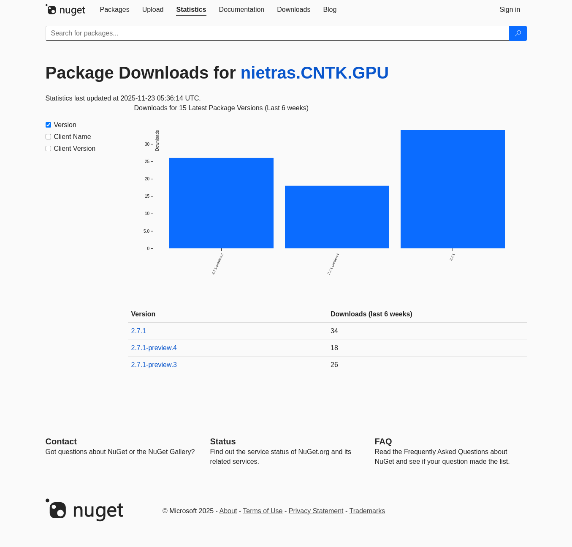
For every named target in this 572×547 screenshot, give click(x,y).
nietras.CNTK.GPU (315, 72)
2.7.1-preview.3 (154, 364)
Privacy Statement (316, 510)
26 (334, 364)
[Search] (518, 33)
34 (334, 331)
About (228, 510)
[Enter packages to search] (278, 33)
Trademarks (367, 510)
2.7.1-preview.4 (154, 347)
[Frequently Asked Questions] (383, 441)
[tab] (115, 9)
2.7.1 (138, 331)
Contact (61, 441)
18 (334, 347)
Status (223, 441)
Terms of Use (262, 510)
